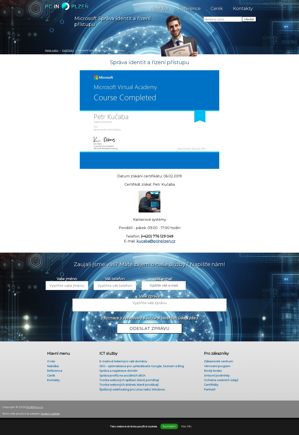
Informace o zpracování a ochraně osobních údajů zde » (149, 318)
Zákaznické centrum (217, 360)
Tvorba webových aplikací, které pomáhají (128, 381)
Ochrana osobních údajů (220, 381)
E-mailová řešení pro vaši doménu (123, 360)
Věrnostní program (216, 365)
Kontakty (243, 6)
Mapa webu (51, 50)
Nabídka (159, 6)
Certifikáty (68, 50)
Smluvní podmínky (216, 375)
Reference (189, 6)
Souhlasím (169, 426)
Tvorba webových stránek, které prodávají (128, 386)
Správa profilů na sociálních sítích (121, 375)
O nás (49, 360)
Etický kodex (211, 370)
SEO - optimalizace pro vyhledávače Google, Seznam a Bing (143, 365)
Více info (186, 426)
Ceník (217, 6)
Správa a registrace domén (117, 370)
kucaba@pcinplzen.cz (155, 241)
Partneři (208, 391)
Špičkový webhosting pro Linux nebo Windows (132, 391)
